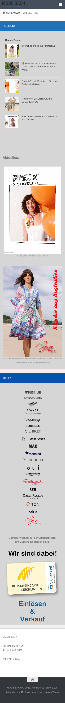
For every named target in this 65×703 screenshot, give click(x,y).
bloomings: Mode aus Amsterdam (38, 46)
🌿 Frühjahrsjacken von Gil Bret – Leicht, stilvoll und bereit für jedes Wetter (38, 66)
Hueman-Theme (51, 692)
